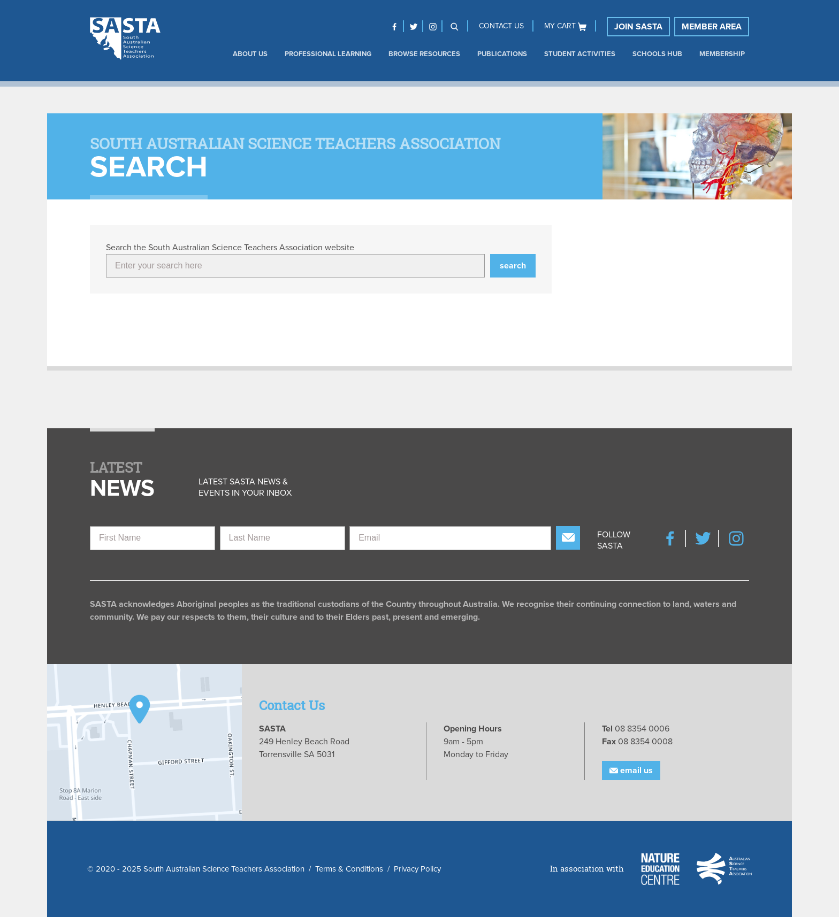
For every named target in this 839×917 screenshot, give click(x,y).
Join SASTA (638, 26)
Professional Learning (328, 54)
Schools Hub (657, 54)
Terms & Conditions (349, 869)
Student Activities (579, 54)
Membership (722, 54)
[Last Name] (282, 538)
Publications (502, 54)
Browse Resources (424, 54)
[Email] (450, 538)
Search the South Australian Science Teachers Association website (230, 247)
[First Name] (152, 538)
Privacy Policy (417, 869)
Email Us (631, 770)
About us (250, 54)
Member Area (712, 26)
